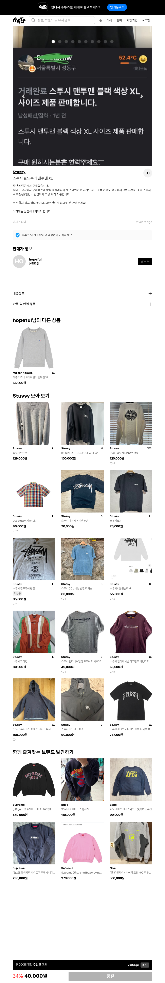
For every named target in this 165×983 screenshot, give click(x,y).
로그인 (146, 20)
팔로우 (145, 261)
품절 (110, 976)
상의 (23, 222)
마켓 (109, 20)
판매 (119, 20)
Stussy (19, 172)
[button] (23, 96)
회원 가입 (132, 20)
